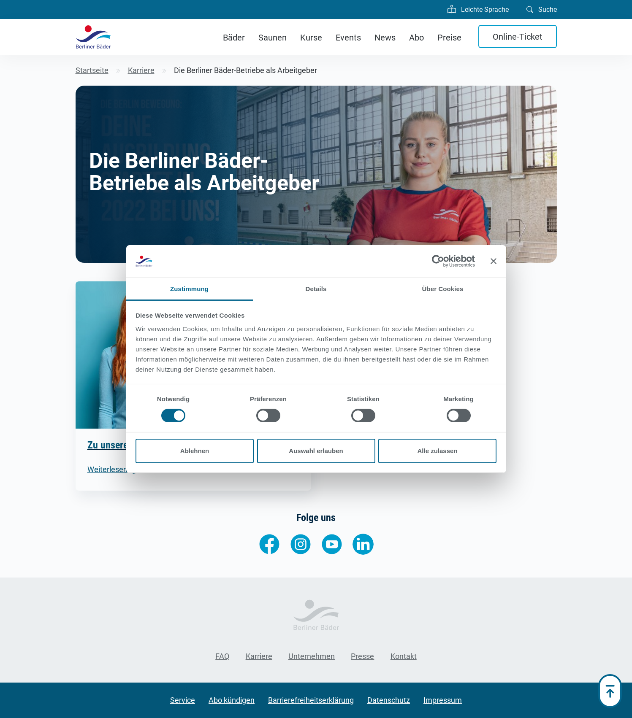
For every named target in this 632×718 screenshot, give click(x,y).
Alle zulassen (437, 450)
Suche (541, 8)
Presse (362, 656)
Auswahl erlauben (316, 450)
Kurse (311, 37)
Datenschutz (388, 700)
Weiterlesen (107, 469)
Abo (416, 37)
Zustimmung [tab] (189, 288)
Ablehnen (194, 450)
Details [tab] (316, 288)
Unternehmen (311, 656)
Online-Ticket (517, 37)
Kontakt (404, 656)
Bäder (234, 37)
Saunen (272, 37)
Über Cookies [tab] (443, 288)
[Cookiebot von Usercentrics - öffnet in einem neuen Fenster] (438, 261)
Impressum (442, 700)
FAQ (222, 656)
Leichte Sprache (478, 8)
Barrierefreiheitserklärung (311, 700)
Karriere (259, 656)
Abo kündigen (232, 700)
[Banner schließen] (493, 261)
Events (348, 37)
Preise (449, 37)
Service (182, 700)
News (385, 37)
